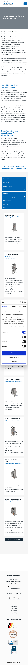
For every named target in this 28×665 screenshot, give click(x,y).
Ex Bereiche (6, 182)
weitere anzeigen (14, 539)
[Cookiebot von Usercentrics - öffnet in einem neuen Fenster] (20, 302)
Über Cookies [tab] (22, 306)
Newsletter (14, 606)
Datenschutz (14, 614)
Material (5, 204)
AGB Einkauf (14, 610)
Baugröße (5, 193)
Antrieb (5, 189)
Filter (4, 207)
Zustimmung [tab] (5, 306)
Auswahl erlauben (14, 357)
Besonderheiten (7, 200)
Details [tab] (14, 306)
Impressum (14, 612)
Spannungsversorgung (9, 197)
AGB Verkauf (14, 608)
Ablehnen (14, 361)
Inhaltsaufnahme (7, 186)
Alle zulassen (14, 352)
